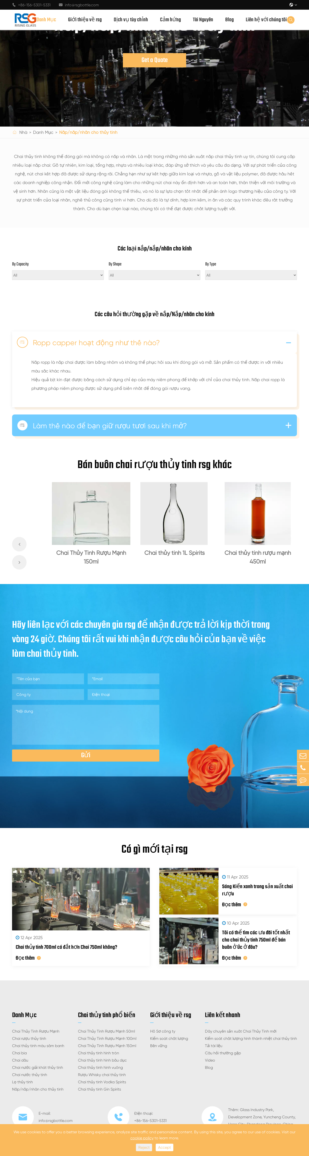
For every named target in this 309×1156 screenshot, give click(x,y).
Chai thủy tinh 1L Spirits (174, 552)
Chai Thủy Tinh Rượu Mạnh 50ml (106, 1031)
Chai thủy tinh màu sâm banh (38, 1045)
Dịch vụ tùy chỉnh (131, 20)
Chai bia (19, 1053)
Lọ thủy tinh (22, 1082)
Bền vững (158, 1045)
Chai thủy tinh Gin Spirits (99, 1089)
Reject (144, 1147)
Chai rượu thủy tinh (29, 1038)
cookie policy (142, 1138)
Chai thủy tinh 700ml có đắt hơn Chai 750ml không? (66, 947)
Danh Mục (46, 20)
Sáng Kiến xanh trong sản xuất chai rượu (257, 890)
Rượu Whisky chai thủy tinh (102, 1074)
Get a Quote (154, 60)
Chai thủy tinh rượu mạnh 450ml (258, 557)
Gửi (85, 755)
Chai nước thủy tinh (29, 1074)
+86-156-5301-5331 (31, 5)
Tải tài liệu (213, 1045)
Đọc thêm (28, 958)
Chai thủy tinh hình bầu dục (102, 1060)
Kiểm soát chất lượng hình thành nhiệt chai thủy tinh (251, 1038)
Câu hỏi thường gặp (223, 1053)
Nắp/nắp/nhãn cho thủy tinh (88, 132)
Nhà (23, 132)
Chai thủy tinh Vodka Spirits (102, 1082)
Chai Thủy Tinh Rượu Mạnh (35, 1031)
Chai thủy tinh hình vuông (100, 1067)
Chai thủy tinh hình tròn (98, 1053)
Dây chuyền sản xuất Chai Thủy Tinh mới (240, 1031)
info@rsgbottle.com (79, 5)
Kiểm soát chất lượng (169, 1038)
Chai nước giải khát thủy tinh (37, 1067)
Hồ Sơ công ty (162, 1031)
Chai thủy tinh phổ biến (106, 1015)
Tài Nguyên (203, 20)
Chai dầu (20, 1060)
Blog (229, 20)
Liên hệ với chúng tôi (266, 20)
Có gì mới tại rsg (154, 849)
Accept (164, 1147)
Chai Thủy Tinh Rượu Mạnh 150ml (91, 557)
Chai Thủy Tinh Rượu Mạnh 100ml (107, 1038)
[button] (19, 544)
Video (210, 1060)
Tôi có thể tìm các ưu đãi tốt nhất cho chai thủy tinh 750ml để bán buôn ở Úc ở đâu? (256, 940)
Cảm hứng (170, 20)
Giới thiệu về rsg (85, 20)
